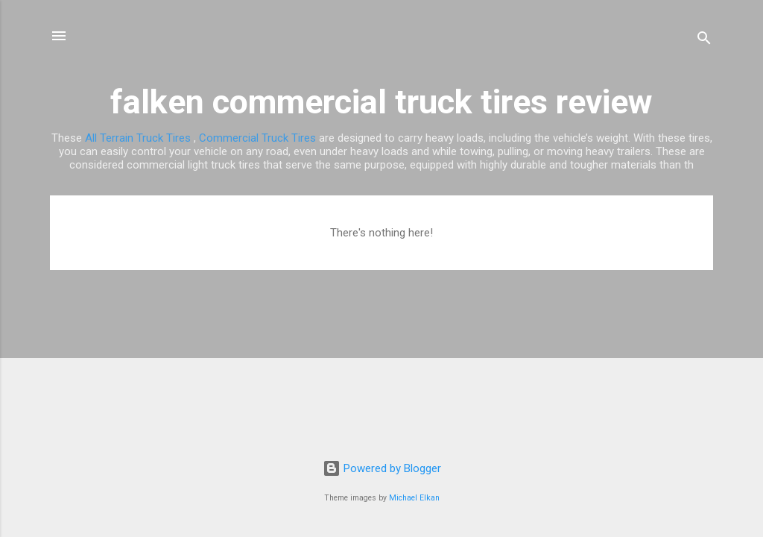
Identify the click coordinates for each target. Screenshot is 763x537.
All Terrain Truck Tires (138, 138)
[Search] (704, 40)
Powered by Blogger (382, 468)
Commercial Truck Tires (257, 138)
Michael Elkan (414, 498)
